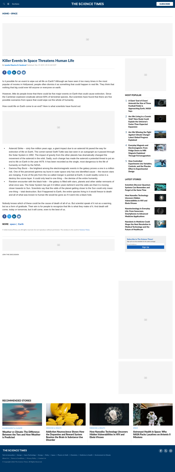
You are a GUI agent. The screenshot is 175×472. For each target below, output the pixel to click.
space (13, 224)
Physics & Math (63, 455)
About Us (5, 458)
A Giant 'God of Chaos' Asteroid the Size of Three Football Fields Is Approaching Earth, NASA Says (139, 105)
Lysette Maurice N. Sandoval (16, 65)
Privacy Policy (31, 458)
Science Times (85, 230)
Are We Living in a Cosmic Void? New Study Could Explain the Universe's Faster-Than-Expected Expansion (139, 121)
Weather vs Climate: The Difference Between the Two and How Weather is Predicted (21, 434)
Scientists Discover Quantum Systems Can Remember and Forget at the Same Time (137, 187)
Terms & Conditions (17, 458)
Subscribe (164, 4)
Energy (40, 455)
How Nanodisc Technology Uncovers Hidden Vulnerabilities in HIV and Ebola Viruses (109, 434)
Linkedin (14, 72)
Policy (47, 455)
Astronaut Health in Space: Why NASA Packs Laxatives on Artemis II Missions (152, 434)
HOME (5, 13)
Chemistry (74, 455)
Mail (24, 72)
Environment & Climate (103, 455)
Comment (19, 72)
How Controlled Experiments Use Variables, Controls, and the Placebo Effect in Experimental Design (140, 166)
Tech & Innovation (8, 455)
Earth (21, 224)
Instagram (171, 451)
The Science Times (87, 4)
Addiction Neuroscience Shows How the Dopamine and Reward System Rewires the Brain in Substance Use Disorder (65, 435)
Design (19, 455)
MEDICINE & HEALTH (53, 428)
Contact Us (42, 458)
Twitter (9, 72)
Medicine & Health (86, 455)
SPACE (14, 13)
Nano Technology (30, 455)
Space (53, 455)
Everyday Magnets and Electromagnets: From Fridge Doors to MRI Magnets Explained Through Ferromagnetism (139, 150)
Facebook (4, 72)
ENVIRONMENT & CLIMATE (12, 428)
